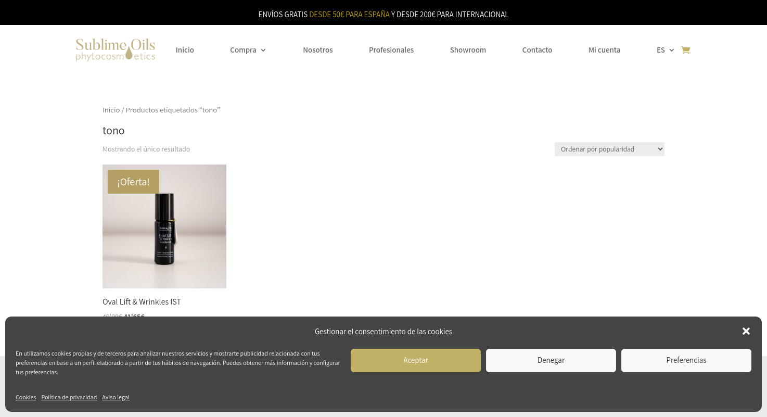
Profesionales (391, 50)
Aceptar (415, 360)
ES (661, 50)
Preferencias (687, 360)
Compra (243, 50)
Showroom (468, 50)
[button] (746, 331)
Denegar (551, 360)
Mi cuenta (605, 50)
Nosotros (318, 50)
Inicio (185, 50)
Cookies (26, 397)
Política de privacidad (69, 397)
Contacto (537, 50)
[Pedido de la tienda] (609, 149)
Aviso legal (115, 397)
